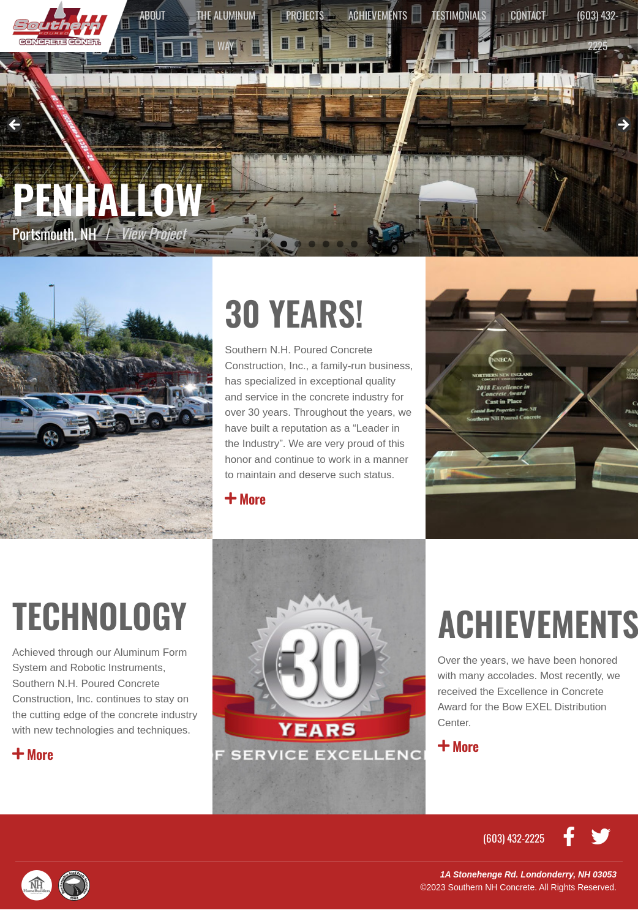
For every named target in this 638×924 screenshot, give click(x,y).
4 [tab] (326, 244)
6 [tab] (354, 244)
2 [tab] (298, 244)
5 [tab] (340, 244)
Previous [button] (15, 125)
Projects (305, 15)
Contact (528, 15)
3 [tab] (312, 244)
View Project (153, 233)
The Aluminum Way (226, 30)
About (152, 15)
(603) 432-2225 (597, 30)
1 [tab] (283, 244)
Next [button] (623, 125)
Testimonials (459, 15)
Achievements (377, 15)
